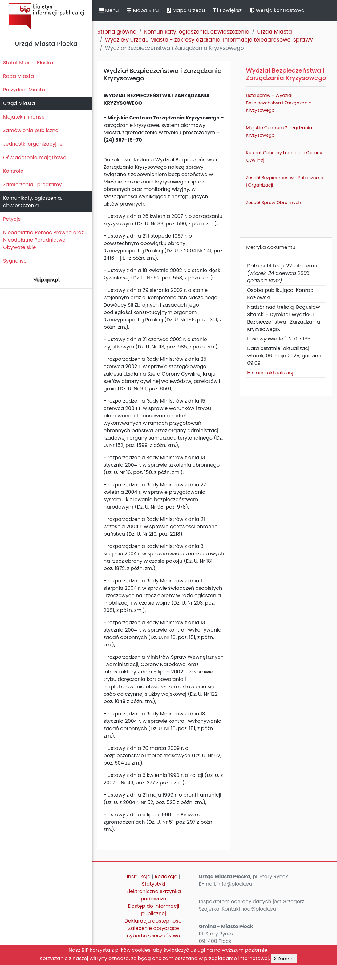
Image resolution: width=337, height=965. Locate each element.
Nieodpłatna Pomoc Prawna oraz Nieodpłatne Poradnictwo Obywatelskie (43, 240)
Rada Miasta (18, 76)
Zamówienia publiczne (30, 130)
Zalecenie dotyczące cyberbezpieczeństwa (153, 932)
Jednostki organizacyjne (33, 143)
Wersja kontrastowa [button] (277, 10)
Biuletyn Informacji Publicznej (46, 16)
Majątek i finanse (24, 116)
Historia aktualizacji (270, 372)
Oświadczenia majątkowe (34, 157)
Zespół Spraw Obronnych (273, 202)
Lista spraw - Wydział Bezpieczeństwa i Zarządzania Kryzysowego (278, 102)
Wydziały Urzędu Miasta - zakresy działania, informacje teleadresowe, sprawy (209, 39)
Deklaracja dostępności (153, 920)
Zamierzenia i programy (32, 184)
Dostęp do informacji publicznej (153, 910)
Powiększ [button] (227, 10)
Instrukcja (139, 876)
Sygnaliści (15, 260)
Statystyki (153, 883)
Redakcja (166, 876)
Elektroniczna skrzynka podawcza (153, 895)
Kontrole (13, 171)
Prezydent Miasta (24, 89)
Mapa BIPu (143, 10)
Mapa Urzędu (186, 10)
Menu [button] (109, 10)
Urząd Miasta (19, 103)
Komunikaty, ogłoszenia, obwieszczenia (32, 202)
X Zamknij (284, 958)
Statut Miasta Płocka (28, 62)
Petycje (12, 219)
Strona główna (117, 31)
